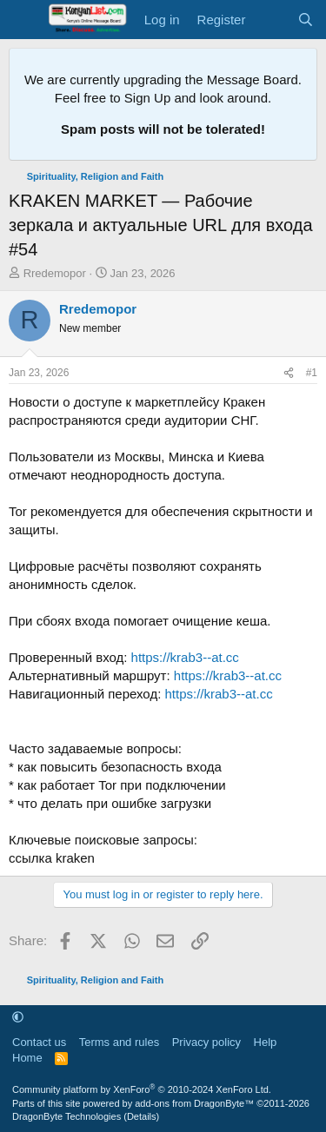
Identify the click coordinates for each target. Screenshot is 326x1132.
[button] (18, 1018)
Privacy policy (206, 1042)
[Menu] (23, 20)
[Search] (306, 19)
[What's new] (271, 19)
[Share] (288, 373)
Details (141, 1116)
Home (27, 1057)
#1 (311, 373)
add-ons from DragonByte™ (194, 1103)
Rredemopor (54, 273)
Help (265, 1042)
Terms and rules (119, 1042)
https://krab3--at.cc (185, 657)
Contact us (39, 1042)
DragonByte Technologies (66, 1116)
